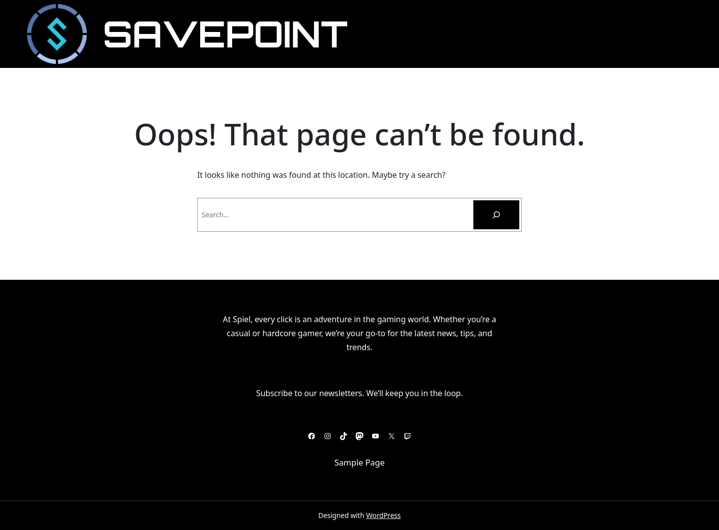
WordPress (383, 515)
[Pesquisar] (496, 214)
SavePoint (225, 33)
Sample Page (360, 462)
